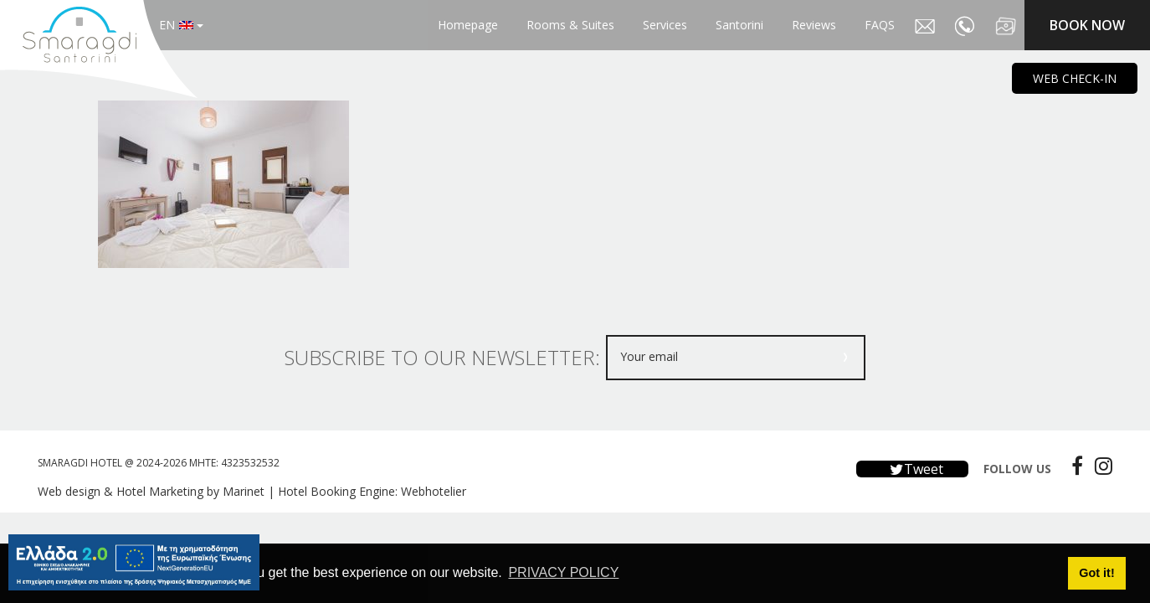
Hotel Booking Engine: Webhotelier (372, 491)
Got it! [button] (1096, 573)
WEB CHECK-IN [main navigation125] (1075, 78)
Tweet (912, 469)
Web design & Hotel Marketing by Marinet (151, 491)
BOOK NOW (1087, 25)
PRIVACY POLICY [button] (563, 572)
